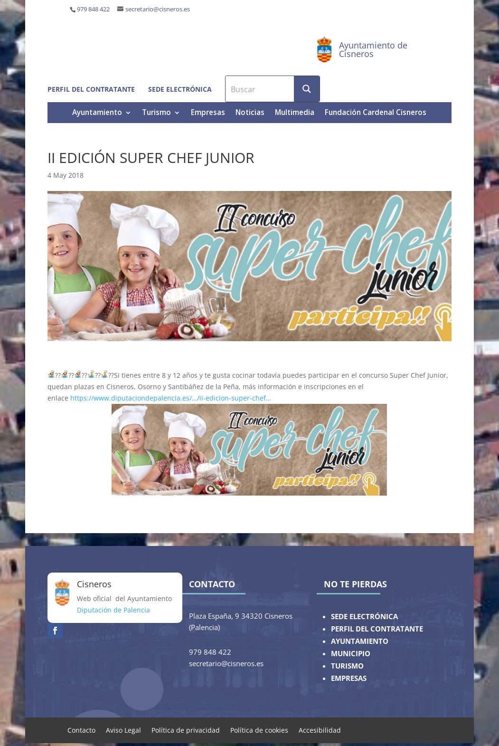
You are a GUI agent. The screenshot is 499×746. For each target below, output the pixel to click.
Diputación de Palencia (113, 609)
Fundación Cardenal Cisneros (375, 113)
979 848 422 (93, 9)
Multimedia (294, 113)
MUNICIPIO (350, 654)
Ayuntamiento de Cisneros (373, 49)
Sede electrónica (180, 89)
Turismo (156, 113)
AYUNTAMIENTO (359, 641)
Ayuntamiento (97, 113)
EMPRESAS (349, 678)
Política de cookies (259, 730)
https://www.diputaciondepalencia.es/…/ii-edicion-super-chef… (170, 397)
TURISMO (347, 666)
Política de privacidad (185, 730)
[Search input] (260, 89)
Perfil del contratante (91, 89)
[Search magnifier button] (307, 89)
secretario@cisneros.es (157, 9)
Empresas (208, 113)
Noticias (249, 113)
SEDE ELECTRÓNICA (364, 617)
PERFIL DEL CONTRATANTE (377, 629)
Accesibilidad (320, 730)
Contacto (81, 730)
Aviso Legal (123, 730)
